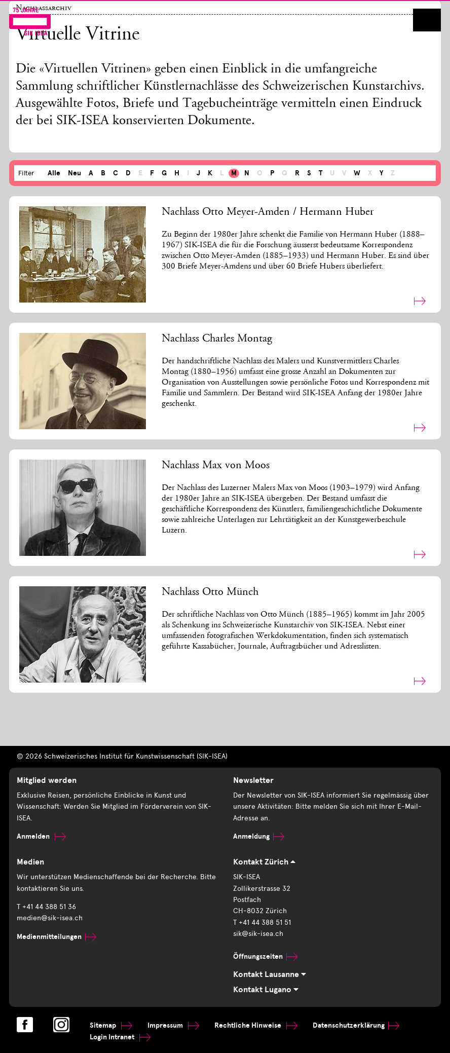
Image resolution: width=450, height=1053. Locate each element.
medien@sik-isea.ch (50, 918)
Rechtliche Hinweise (255, 1025)
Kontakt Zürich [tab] (264, 862)
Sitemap (111, 1025)
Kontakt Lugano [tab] (265, 990)
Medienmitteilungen (56, 936)
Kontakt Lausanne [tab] (269, 974)
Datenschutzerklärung (356, 1025)
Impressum (173, 1025)
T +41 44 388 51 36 (46, 906)
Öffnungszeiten (265, 956)
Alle (54, 173)
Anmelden (41, 836)
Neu (74, 173)
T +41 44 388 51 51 (262, 922)
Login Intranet (120, 1037)
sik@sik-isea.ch (258, 933)
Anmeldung (258, 836)
